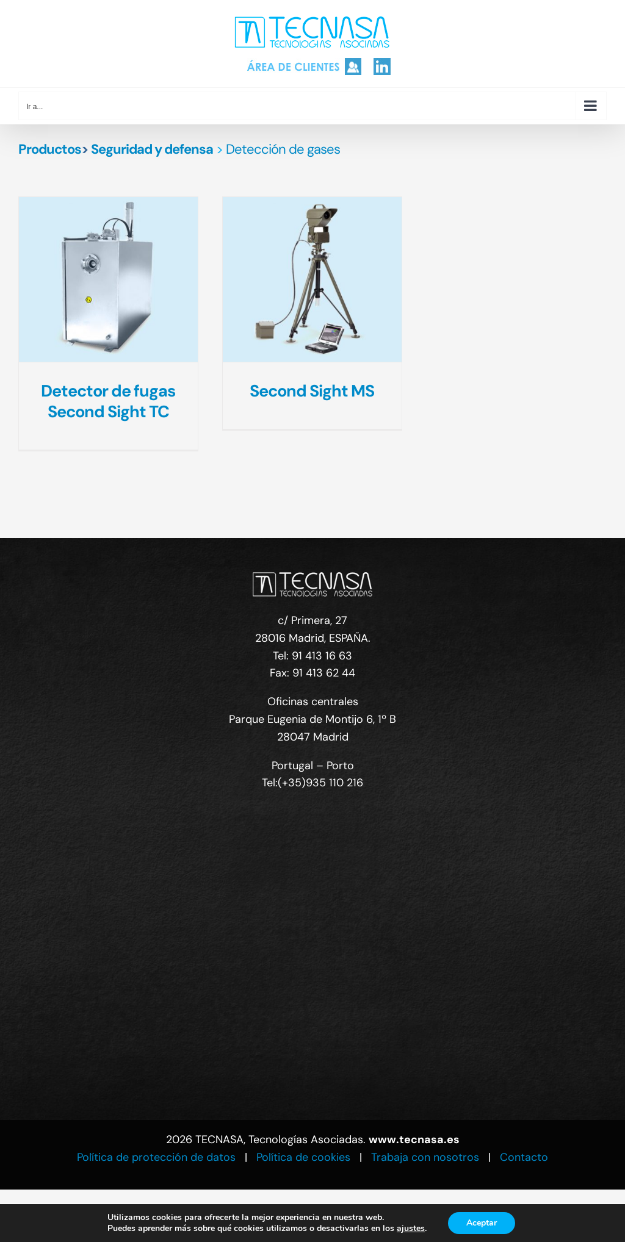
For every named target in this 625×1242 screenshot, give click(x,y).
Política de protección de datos (156, 1157)
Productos (49, 149)
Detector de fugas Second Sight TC (108, 401)
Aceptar (481, 1223)
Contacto (524, 1157)
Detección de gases (283, 149)
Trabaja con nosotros (425, 1157)
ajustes (411, 1228)
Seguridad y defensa (152, 149)
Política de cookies (303, 1157)
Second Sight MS (312, 390)
